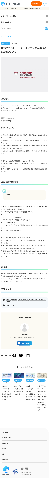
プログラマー (6, 36)
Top (3, 9)
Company (5, 432)
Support (5, 443)
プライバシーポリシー (26, 472)
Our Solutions (6, 437)
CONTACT (36, 3)
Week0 (8, 194)
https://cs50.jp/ (6, 120)
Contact (5, 459)
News (4, 449)
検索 (46, 29)
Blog (8, 9)
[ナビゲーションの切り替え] (45, 3)
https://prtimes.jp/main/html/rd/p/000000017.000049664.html (26, 300)
